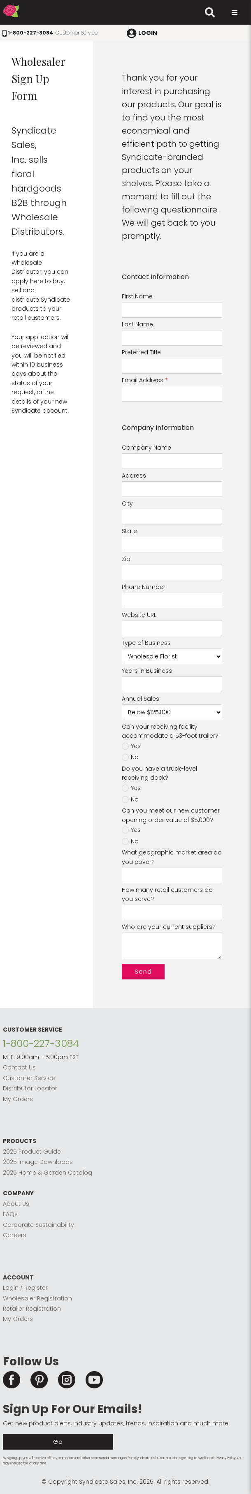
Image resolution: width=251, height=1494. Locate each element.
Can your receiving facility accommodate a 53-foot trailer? (170, 731)
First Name (137, 296)
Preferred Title (141, 352)
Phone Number (143, 587)
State (129, 531)
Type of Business (146, 643)
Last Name (137, 324)
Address (134, 475)
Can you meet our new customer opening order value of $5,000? (171, 815)
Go (58, 1441)
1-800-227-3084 (41, 1043)
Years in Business (147, 671)
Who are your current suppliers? (169, 927)
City (127, 503)
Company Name (146, 447)
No (135, 757)
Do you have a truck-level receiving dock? (159, 773)
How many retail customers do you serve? (167, 894)
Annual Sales (140, 699)
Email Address (145, 380)
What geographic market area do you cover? (172, 857)
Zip (126, 559)
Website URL (139, 615)
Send (143, 971)
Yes (136, 746)
